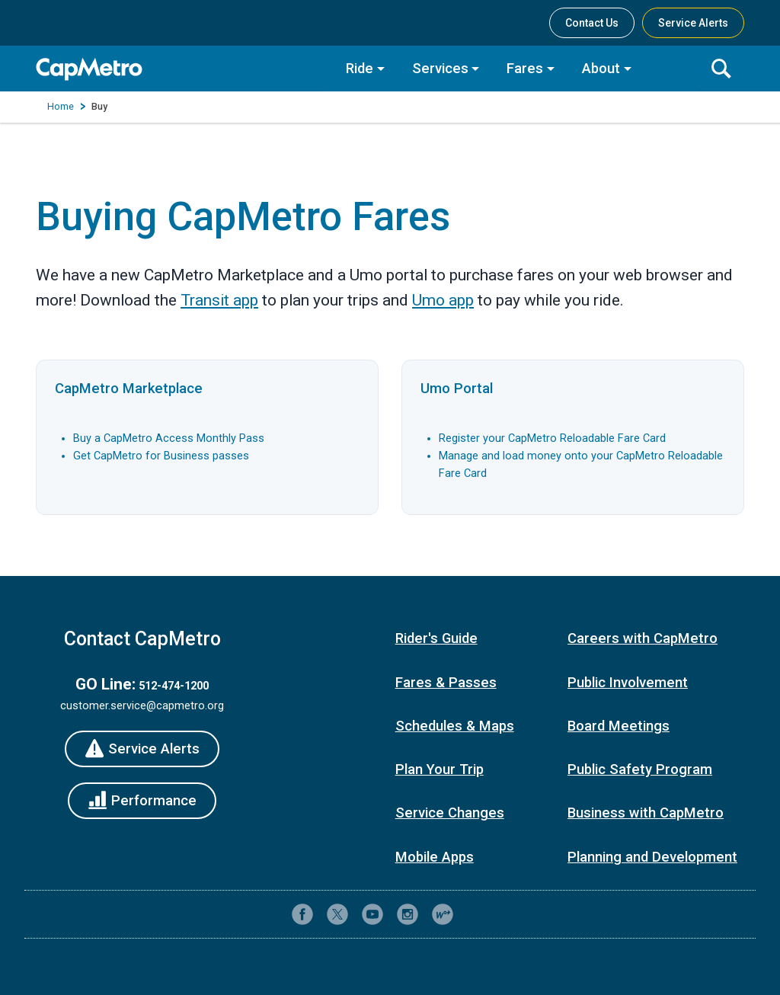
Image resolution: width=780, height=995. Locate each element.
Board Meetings (618, 726)
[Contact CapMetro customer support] (477, 914)
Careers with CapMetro (642, 638)
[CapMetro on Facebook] (302, 914)
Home (60, 106)
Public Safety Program (639, 769)
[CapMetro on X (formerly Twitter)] (337, 914)
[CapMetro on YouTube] (372, 914)
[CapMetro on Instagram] (407, 914)
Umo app (443, 300)
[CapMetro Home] (180, 69)
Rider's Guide (436, 638)
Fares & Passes (446, 682)
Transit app (219, 300)
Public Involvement (627, 682)
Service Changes (449, 813)
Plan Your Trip (439, 769)
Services (440, 68)
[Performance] (142, 800)
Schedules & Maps (454, 726)
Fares (525, 68)
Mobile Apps (434, 857)
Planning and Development (652, 857)
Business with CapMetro (645, 813)
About (601, 68)
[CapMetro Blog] (442, 914)
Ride (359, 68)
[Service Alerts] (142, 749)
